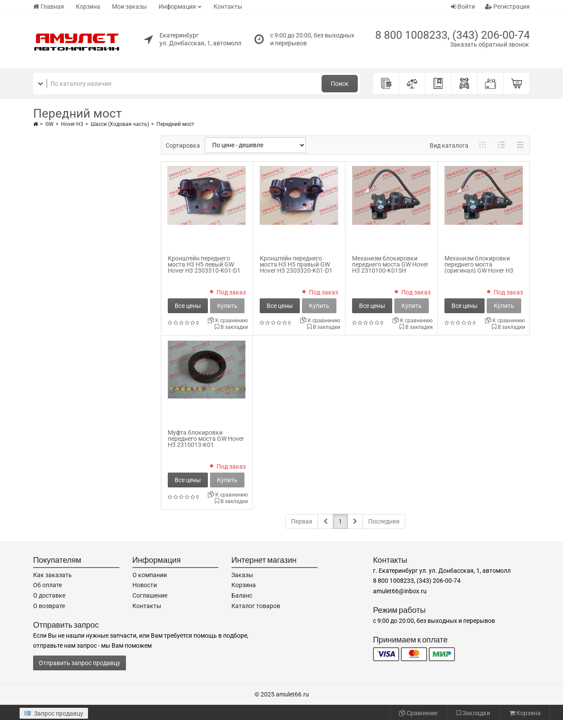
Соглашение (149, 595)
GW (49, 124)
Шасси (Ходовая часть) (120, 124)
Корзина (88, 6)
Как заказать (52, 574)
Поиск (340, 83)
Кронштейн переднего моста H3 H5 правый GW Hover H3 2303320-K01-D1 (296, 264)
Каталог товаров (255, 605)
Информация (177, 6)
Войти (463, 6)
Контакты (228, 6)
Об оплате (47, 584)
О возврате (49, 605)
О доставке (49, 595)
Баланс (241, 595)
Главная (48, 6)
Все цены (188, 305)
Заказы (242, 574)
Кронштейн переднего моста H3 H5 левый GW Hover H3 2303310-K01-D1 (204, 264)
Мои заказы (129, 6)
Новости (144, 584)
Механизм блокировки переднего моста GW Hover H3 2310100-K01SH (390, 264)
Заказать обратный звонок (489, 44)
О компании (149, 574)
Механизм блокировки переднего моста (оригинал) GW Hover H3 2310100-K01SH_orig (478, 267)
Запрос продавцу (53, 713)
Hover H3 (72, 124)
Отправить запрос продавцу (79, 662)
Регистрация (507, 6)
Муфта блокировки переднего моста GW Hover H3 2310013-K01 (206, 438)
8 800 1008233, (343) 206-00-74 (452, 35)
